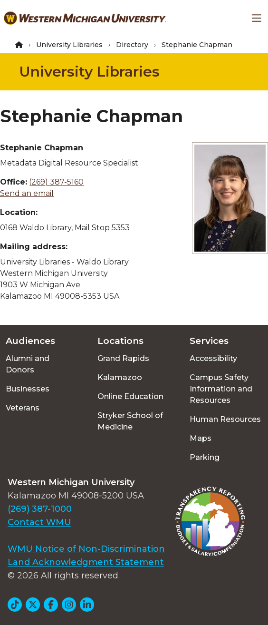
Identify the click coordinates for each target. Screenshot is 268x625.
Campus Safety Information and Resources (221, 389)
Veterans (22, 407)
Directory (132, 44)
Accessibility (213, 358)
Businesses (27, 388)
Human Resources (225, 419)
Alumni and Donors (27, 364)
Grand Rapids (123, 358)
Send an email (27, 193)
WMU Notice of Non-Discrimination (86, 549)
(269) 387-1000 (40, 509)
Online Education (130, 396)
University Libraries (69, 44)
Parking (205, 457)
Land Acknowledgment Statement (86, 562)
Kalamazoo (119, 377)
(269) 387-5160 (56, 181)
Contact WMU (39, 522)
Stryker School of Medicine (130, 421)
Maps (200, 438)
